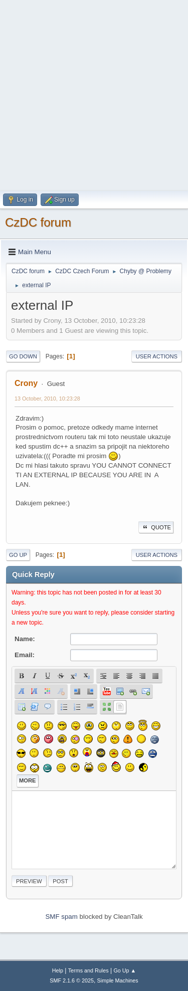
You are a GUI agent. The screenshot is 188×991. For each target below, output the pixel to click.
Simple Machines (117, 980)
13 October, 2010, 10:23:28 (47, 398)
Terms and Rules (88, 970)
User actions (156, 356)
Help (57, 970)
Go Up (18, 555)
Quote (156, 527)
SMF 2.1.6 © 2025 (72, 980)
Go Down (23, 356)
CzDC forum (38, 222)
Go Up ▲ (124, 970)
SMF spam (61, 916)
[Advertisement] (94, 94)
